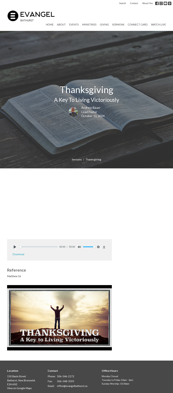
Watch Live (158, 24)
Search (122, 3)
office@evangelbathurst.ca (72, 385)
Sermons (118, 24)
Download (18, 254)
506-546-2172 (65, 376)
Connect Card (138, 24)
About (61, 24)
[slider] (38, 246)
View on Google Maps (19, 388)
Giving (104, 24)
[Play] (15, 247)
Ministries (89, 24)
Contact (134, 3)
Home (50, 24)
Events (74, 24)
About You (147, 3)
